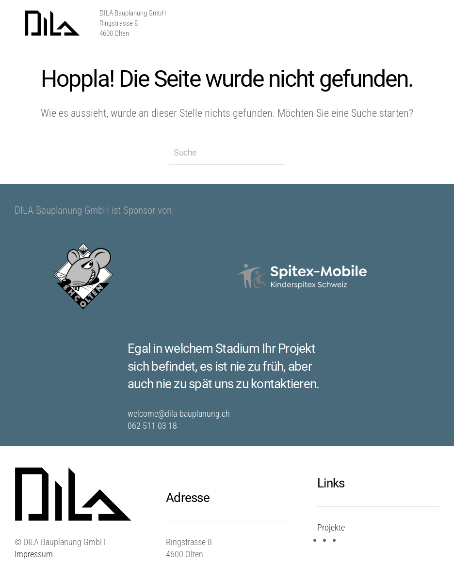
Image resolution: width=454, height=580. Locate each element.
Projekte (331, 527)
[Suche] (227, 153)
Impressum (34, 554)
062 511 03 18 (152, 426)
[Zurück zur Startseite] (53, 23)
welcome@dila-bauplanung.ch (179, 413)
